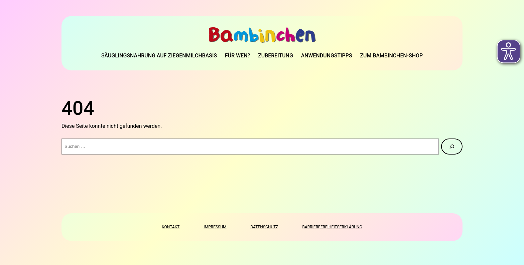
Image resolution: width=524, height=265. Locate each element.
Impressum (215, 227)
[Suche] (452, 147)
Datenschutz (264, 227)
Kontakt (170, 227)
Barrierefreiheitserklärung (332, 227)
